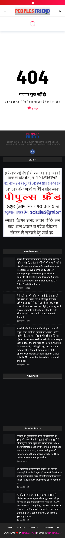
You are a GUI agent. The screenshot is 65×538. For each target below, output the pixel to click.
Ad (58, 527)
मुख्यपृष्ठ (32, 108)
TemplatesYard (29, 533)
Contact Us (34, 527)
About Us (21, 527)
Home (9, 527)
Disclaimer (48, 527)
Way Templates (54, 533)
